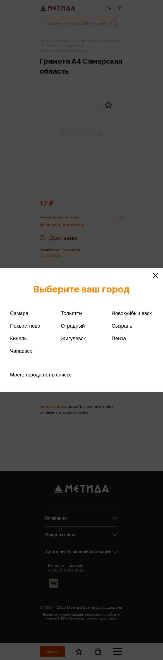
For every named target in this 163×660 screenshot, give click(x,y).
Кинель (18, 338)
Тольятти (71, 313)
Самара (19, 313)
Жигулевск (73, 338)
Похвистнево (25, 326)
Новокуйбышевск (132, 313)
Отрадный (73, 326)
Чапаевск (21, 351)
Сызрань (122, 326)
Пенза (119, 338)
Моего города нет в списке (41, 375)
